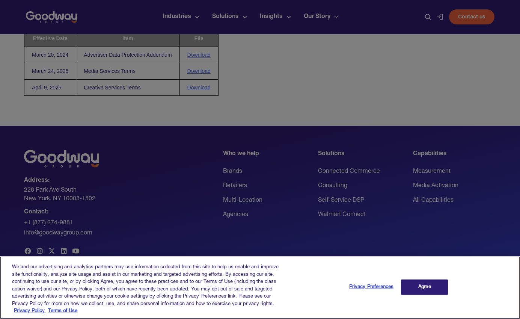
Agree (424, 292)
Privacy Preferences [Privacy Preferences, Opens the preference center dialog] (371, 292)
